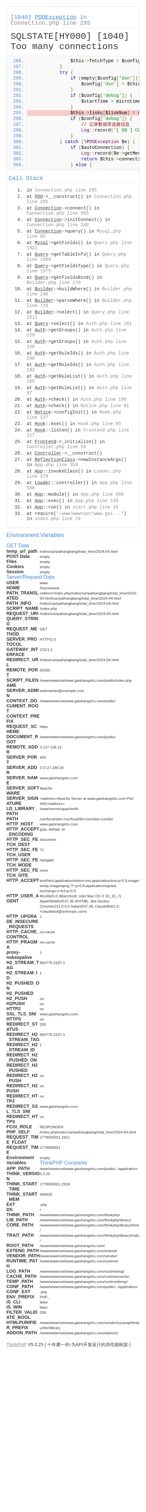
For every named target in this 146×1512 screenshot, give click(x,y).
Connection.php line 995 (58, 213)
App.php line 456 (102, 494)
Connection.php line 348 (58, 224)
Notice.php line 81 (105, 405)
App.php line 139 (96, 500)
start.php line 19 (95, 507)
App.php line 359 (56, 464)
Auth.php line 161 (109, 323)
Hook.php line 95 (99, 423)
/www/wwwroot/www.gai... (90, 513)
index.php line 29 (58, 518)
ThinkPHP (16, 1344)
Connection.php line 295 (50, 23)
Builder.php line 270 (54, 282)
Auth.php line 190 (103, 399)
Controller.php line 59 (56, 446)
